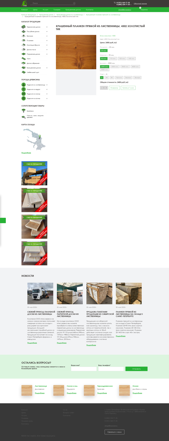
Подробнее (26, 153)
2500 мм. (114, 66)
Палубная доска (33, 31)
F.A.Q (65, 410)
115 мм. (113, 58)
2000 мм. (104, 66)
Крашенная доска (73, 10)
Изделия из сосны (33, 94)
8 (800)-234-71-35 (124, 4)
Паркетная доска (33, 54)
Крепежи (30, 111)
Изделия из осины (33, 98)
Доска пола (31, 49)
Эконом (128, 77)
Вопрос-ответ (68, 413)
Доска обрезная (33, 63)
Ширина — (107, 55)
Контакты (89, 10)
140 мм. (131, 58)
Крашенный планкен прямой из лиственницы (103, 15)
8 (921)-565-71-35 (123, 3)
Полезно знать (27, 421)
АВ (107, 77)
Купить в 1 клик (128, 88)
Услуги (45, 10)
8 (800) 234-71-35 (111, 418)
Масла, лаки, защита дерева (35, 116)
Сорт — (103, 74)
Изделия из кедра (33, 89)
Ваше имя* (75, 365)
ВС (112, 77)
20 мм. (103, 50)
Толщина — (107, 47)
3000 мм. (125, 66)
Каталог (24, 10)
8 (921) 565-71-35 (111, 421)
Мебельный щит (33, 72)
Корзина (142, 10)
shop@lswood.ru (124, 10)
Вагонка (30, 36)
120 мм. (122, 58)
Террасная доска (33, 27)
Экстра (137, 77)
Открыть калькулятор (3, 220)
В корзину (114, 88)
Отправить (136, 369)
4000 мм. (135, 66)
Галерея (57, 10)
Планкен (30, 40)
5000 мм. (104, 69)
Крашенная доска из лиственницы (70, 15)
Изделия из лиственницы (36, 85)
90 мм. (103, 58)
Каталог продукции (28, 15)
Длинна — (107, 63)
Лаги (29, 58)
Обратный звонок (140, 3)
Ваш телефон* (104, 365)
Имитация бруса (33, 45)
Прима (119, 77)
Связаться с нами (114, 432)
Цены (35, 10)
